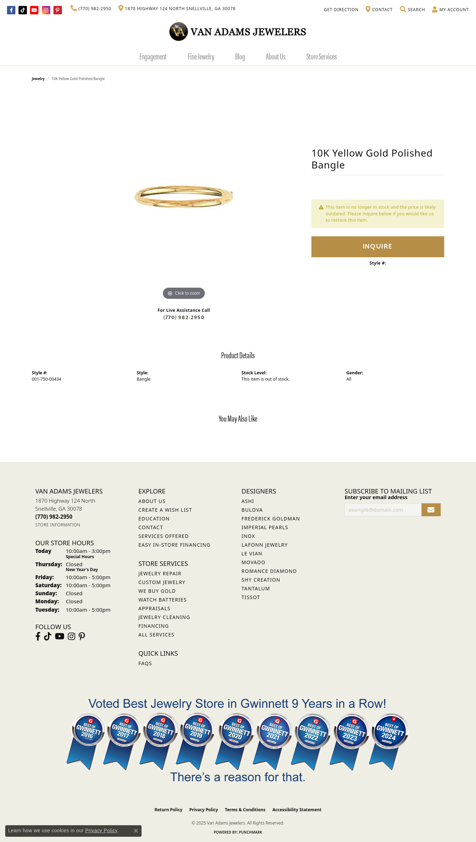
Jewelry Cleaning (164, 617)
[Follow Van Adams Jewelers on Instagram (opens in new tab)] (46, 10)
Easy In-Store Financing (174, 544)
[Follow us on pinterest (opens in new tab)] (57, 10)
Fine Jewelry (201, 56)
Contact (150, 527)
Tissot (250, 597)
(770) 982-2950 (183, 318)
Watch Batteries (162, 599)
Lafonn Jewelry (264, 544)
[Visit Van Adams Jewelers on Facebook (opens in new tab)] (11, 10)
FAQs (145, 663)
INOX (248, 536)
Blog (240, 56)
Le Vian (251, 553)
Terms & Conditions (245, 810)
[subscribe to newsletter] (431, 509)
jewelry (38, 78)
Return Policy (168, 810)
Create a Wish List (165, 509)
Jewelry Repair (159, 573)
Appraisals (154, 608)
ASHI (247, 501)
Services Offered (163, 536)
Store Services (321, 56)
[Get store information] (57, 525)
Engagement (153, 56)
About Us (276, 56)
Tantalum (255, 588)
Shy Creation (260, 579)
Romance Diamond (269, 571)
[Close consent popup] (136, 831)
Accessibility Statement (296, 810)
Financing (153, 625)
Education (154, 518)
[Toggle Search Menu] (412, 10)
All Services (156, 634)
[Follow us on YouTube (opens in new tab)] (34, 10)
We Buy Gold (157, 591)
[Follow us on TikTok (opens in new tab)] (23, 10)
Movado (253, 562)
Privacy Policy (203, 810)
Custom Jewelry (162, 582)
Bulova (252, 509)
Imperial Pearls (264, 527)
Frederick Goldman (270, 518)
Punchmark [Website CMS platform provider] (250, 832)
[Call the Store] (53, 516)
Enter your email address (376, 497)
